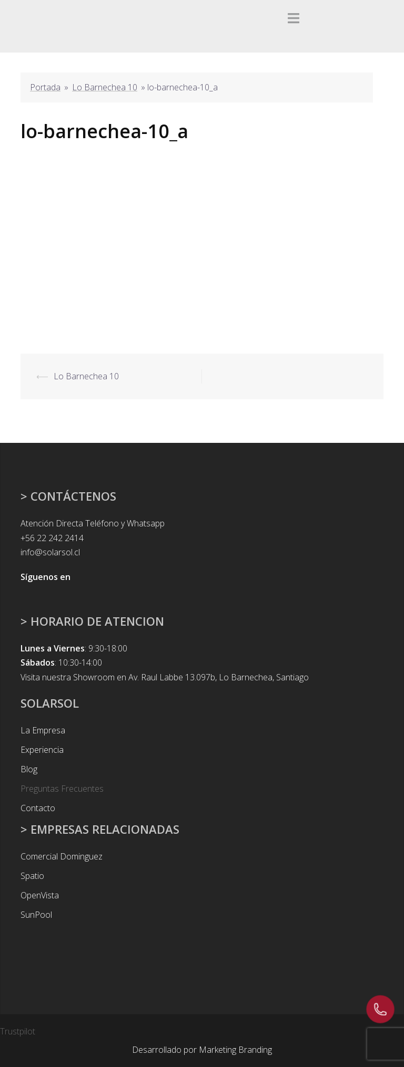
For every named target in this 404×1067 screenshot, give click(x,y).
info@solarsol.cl (50, 552)
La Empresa (43, 730)
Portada (45, 87)
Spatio (32, 876)
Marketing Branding (235, 1049)
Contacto (38, 808)
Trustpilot (17, 1031)
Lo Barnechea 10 (104, 87)
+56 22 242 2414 (52, 538)
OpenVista (40, 895)
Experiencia (42, 749)
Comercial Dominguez (62, 856)
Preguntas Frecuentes (62, 788)
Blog (29, 769)
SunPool (36, 914)
